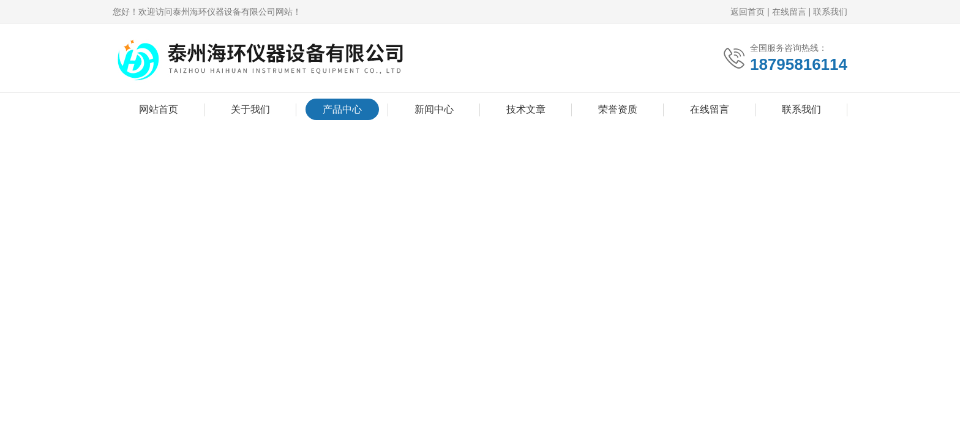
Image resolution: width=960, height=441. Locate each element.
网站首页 (158, 109)
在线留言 (789, 12)
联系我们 (830, 12)
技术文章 (526, 109)
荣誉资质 (617, 109)
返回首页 (747, 12)
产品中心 (342, 109)
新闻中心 (434, 109)
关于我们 (250, 109)
